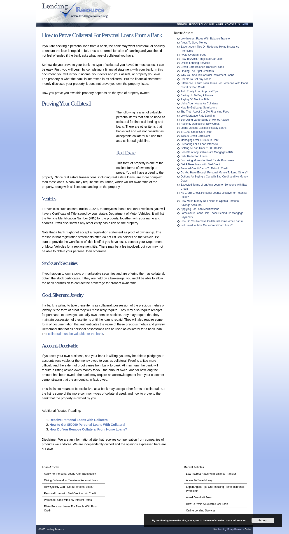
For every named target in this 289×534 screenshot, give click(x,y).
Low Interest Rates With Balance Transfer (206, 38)
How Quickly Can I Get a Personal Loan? (68, 486)
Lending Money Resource (231, 529)
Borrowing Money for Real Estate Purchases (207, 160)
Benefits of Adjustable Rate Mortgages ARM (207, 152)
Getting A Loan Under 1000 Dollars (201, 148)
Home (245, 24)
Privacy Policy (198, 24)
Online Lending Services (195, 62)
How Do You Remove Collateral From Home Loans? (88, 429)
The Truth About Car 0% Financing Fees (205, 111)
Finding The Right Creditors (197, 71)
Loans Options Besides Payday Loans (203, 127)
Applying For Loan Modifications (200, 209)
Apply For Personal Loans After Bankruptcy (70, 473)
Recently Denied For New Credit (200, 123)
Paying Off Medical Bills (195, 99)
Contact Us (232, 24)
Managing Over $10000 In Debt (199, 140)
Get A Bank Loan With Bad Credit (201, 164)
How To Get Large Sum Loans (199, 107)
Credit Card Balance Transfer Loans (202, 67)
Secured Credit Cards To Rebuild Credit (204, 168)
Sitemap (182, 24)
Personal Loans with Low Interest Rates (68, 500)
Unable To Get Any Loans (196, 79)
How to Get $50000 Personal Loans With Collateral (87, 424)
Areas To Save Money (194, 42)
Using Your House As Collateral (199, 103)
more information (236, 520)
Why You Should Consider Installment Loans (207, 75)
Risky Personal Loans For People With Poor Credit (70, 508)
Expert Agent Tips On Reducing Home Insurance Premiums (215, 489)
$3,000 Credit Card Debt (195, 136)
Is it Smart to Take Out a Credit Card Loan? (207, 225)
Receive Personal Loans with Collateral (79, 420)
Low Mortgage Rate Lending (198, 115)
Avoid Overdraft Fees (193, 54)
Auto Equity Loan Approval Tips (199, 91)
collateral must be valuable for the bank (75, 334)
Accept (262, 520)
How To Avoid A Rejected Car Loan (202, 58)
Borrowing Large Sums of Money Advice (205, 119)
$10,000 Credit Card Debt (196, 132)
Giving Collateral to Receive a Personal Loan (71, 480)
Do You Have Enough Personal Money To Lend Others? (214, 172)
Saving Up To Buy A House (197, 95)
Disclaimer (216, 24)
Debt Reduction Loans (194, 156)
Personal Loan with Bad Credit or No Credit (70, 493)
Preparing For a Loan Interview (199, 144)
